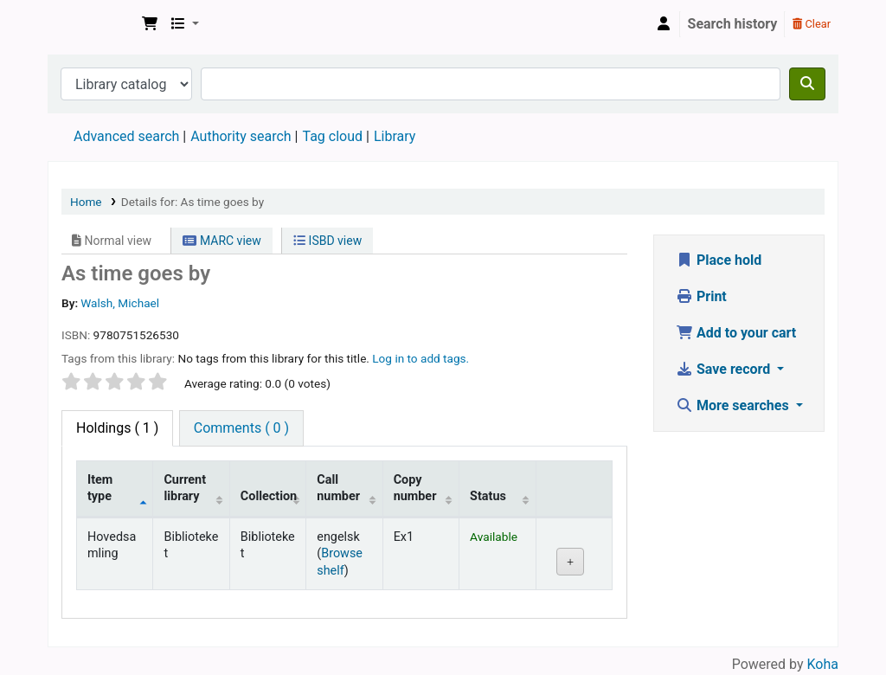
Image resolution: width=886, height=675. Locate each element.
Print (701, 296)
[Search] (807, 84)
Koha (822, 664)
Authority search (240, 136)
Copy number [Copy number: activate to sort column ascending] (415, 488)
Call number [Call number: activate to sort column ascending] (338, 488)
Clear (812, 23)
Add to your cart (736, 333)
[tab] (241, 428)
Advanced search (126, 136)
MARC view (221, 241)
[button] (149, 24)
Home (86, 202)
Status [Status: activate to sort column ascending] (488, 496)
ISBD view (327, 241)
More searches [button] (734, 405)
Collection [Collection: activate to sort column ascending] (269, 496)
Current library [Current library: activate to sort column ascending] (185, 488)
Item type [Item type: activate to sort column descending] (99, 488)
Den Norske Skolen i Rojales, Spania (91, 24)
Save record (725, 369)
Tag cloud (332, 136)
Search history (733, 24)
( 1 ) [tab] (117, 428)
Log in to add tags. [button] (420, 358)
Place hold (718, 260)
